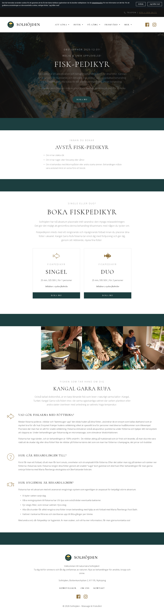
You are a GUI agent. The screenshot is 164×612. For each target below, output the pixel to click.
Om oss (85, 588)
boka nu (107, 295)
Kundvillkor (67, 588)
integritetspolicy (97, 3)
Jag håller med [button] (155, 4)
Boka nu (82, 99)
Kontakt (99, 588)
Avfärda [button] (140, 4)
